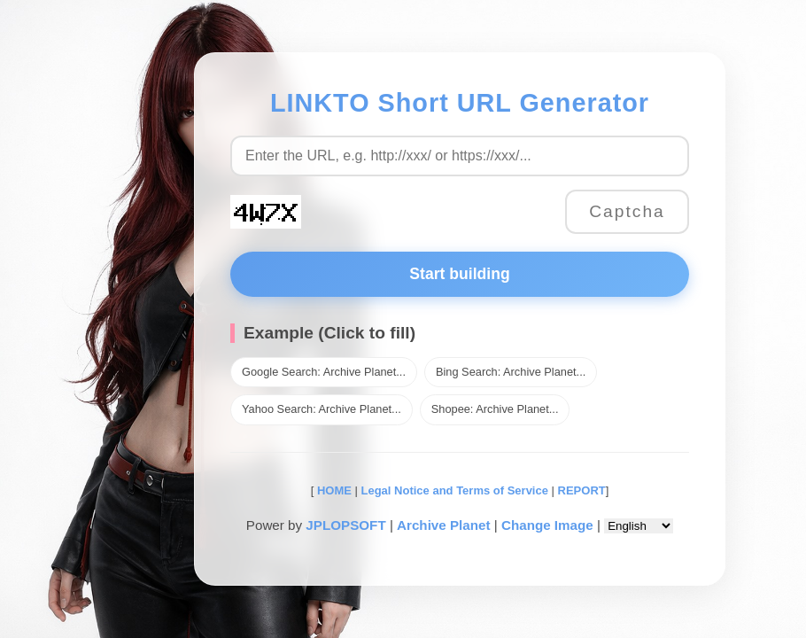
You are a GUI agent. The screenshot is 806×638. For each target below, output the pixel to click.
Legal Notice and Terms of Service (454, 490)
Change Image (547, 525)
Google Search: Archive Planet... (324, 371)
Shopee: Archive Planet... (495, 409)
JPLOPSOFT (345, 525)
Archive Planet (444, 525)
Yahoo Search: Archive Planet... (321, 409)
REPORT (582, 490)
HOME (333, 490)
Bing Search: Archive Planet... (510, 371)
